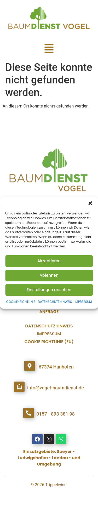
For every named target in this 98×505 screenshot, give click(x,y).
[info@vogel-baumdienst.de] (19, 387)
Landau (60, 458)
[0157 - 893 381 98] (28, 413)
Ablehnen (48, 275)
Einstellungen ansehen (49, 289)
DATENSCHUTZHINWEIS (55, 301)
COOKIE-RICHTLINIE (20, 301)
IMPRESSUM (83, 301)
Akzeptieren (49, 261)
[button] (90, 203)
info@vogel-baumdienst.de (55, 387)
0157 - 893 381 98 (55, 414)
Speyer (64, 452)
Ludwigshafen (33, 458)
